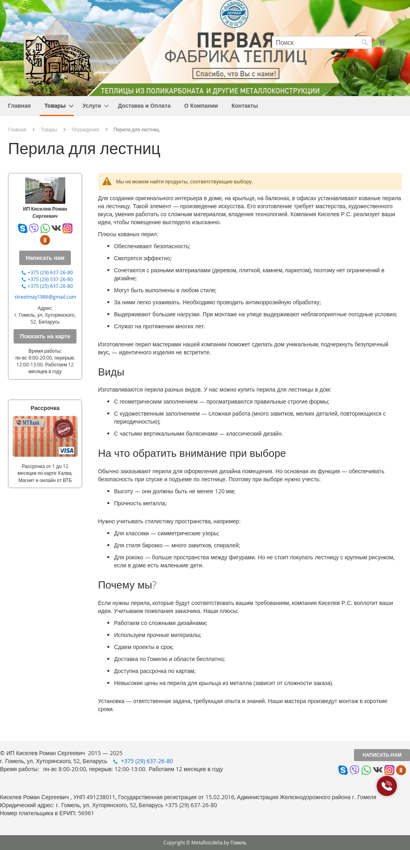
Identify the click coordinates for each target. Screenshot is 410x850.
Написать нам (381, 755)
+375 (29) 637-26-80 (50, 272)
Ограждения (85, 129)
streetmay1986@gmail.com (45, 296)
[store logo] (58, 59)
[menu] (205, 106)
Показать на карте (45, 336)
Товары (49, 129)
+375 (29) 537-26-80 (50, 279)
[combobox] (322, 42)
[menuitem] (19, 105)
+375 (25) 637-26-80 (50, 286)
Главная (17, 129)
